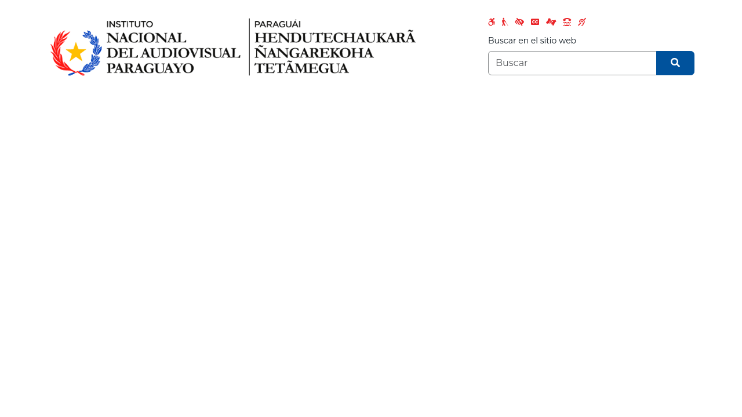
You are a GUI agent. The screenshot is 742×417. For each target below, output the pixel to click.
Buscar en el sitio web (532, 40)
